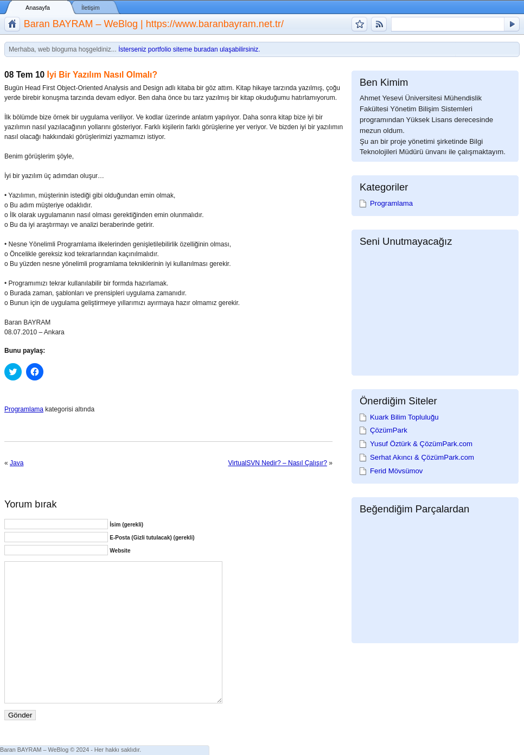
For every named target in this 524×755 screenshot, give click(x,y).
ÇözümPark (388, 430)
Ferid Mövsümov (396, 471)
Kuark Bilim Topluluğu (404, 417)
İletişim (90, 7)
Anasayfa (37, 7)
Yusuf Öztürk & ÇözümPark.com (421, 444)
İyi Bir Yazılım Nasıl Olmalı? (102, 74)
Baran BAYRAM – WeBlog (34, 749)
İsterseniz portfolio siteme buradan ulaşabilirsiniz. (189, 49)
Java (16, 463)
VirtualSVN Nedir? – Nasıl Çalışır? (277, 463)
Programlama (23, 409)
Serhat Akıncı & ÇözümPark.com (422, 457)
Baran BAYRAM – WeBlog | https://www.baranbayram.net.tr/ (154, 23)
